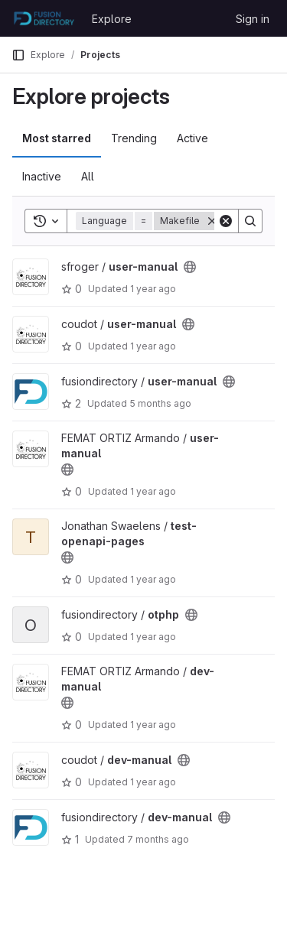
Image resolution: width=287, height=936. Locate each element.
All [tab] (87, 176)
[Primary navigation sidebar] (18, 55)
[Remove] (212, 221)
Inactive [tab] (41, 176)
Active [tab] (192, 138)
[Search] (250, 221)
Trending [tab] (134, 138)
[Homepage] (44, 18)
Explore (112, 18)
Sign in (252, 18)
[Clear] (226, 221)
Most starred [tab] (56, 138)
